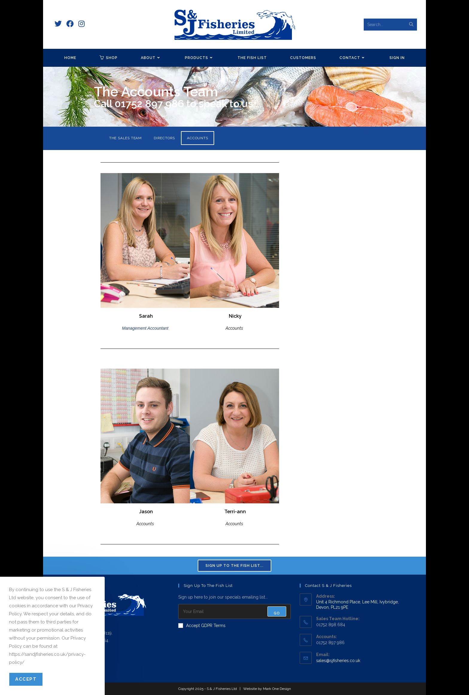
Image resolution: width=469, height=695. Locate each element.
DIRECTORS (164, 138)
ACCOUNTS (197, 138)
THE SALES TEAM (125, 138)
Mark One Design (277, 689)
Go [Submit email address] (277, 613)
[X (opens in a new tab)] (58, 24)
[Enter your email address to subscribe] (234, 611)
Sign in (397, 58)
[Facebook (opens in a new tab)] (70, 24)
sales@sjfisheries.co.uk (338, 660)
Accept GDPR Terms (202, 625)
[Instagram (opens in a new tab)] (81, 24)
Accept (25, 679)
